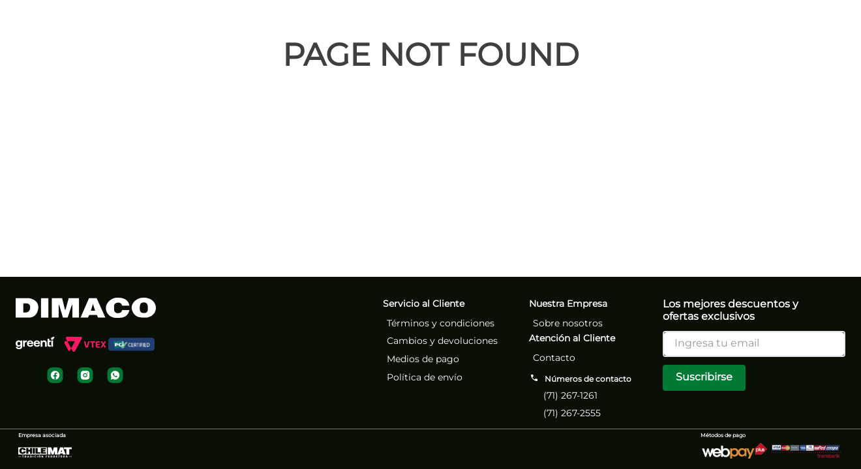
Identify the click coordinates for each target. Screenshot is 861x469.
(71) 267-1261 (570, 395)
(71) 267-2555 (572, 413)
